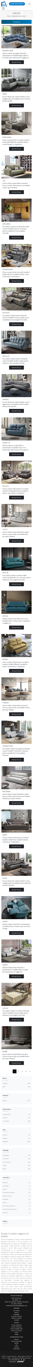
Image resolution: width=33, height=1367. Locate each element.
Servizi (16, 1312)
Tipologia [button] (5, 1150)
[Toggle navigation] (3, 8)
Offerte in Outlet (16, 1318)
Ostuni (16, 1203)
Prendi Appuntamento (17, 4)
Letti (16, 1345)
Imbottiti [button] (5, 1095)
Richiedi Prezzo (16, 62)
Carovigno (16, 1186)
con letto (16, 1159)
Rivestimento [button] (7, 1109)
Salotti (24, 16)
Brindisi (16, 1183)
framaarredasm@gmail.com (18, 1305)
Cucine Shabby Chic (16, 1328)
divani (16, 1101)
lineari (16, 1165)
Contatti (16, 1320)
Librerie (16, 1339)
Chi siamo (16, 1310)
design (16, 1138)
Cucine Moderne (17, 1325)
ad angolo (16, 1155)
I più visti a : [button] (6, 1177)
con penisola (16, 1162)
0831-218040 (18, 1303)
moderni (16, 1142)
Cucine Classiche (16, 1327)
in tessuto (16, 1121)
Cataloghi (16, 1314)
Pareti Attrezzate (16, 1341)
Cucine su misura (16, 1330)
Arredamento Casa (16, 16)
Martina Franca (16, 1196)
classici (16, 1135)
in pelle (16, 1118)
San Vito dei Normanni (16, 1209)
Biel (16, 1087)
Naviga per (16, 22)
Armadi (16, 1347)
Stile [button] (4, 1130)
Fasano (16, 1189)
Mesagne (16, 1199)
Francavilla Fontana (16, 1193)
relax (16, 1169)
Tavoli (16, 1332)
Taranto (16, 1213)
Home (8, 16)
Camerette (16, 1348)
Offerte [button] (5, 1221)
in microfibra (16, 1114)
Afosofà (16, 1083)
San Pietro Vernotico (16, 1206)
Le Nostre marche (16, 1316)
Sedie (16, 1334)
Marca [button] (5, 1078)
